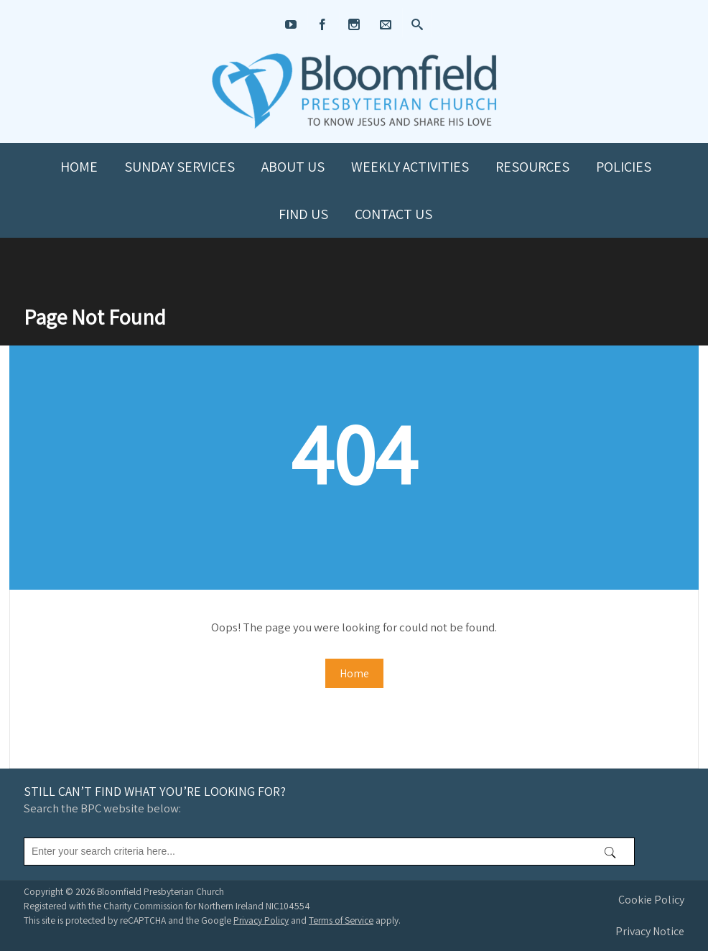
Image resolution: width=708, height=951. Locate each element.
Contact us (393, 214)
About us (293, 166)
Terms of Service (341, 920)
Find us (303, 214)
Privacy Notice (649, 931)
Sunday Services (179, 166)
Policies (623, 166)
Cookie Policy (651, 899)
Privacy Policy (261, 920)
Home (79, 166)
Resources (532, 166)
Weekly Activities (410, 166)
